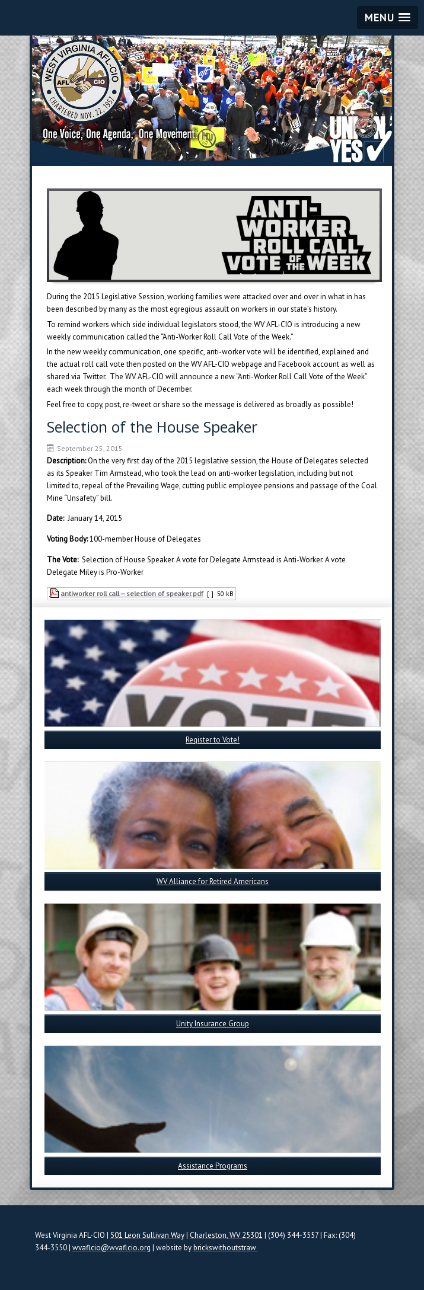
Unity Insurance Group (212, 1024)
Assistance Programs (212, 1166)
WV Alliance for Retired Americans (213, 881)
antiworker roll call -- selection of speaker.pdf (132, 593)
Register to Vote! (213, 740)
